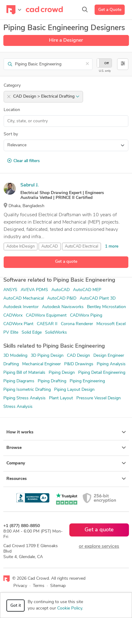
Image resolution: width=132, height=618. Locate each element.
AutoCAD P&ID (61, 298)
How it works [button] (66, 432)
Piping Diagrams (18, 381)
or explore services (99, 546)
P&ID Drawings (78, 364)
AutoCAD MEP (87, 290)
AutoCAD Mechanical (23, 298)
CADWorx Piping (86, 315)
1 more (111, 246)
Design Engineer (108, 355)
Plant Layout (61, 398)
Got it (15, 605)
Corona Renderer (77, 324)
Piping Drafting (52, 381)
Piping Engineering (87, 381)
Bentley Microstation (106, 307)
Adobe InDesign (20, 246)
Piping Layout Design (74, 389)
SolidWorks (56, 332)
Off (106, 63)
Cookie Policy (69, 608)
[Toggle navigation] (14, 9)
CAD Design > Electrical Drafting (46, 96)
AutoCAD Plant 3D (98, 298)
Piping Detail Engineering (101, 372)
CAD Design (78, 355)
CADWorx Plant (18, 324)
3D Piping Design (47, 355)
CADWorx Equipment (46, 315)
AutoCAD (49, 246)
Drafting (11, 364)
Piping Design (62, 372)
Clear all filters (23, 160)
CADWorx (13, 315)
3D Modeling (15, 355)
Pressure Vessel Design (98, 398)
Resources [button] (66, 478)
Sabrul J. (29, 185)
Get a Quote (109, 10)
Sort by (11, 134)
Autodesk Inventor (21, 307)
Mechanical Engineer (41, 364)
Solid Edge (32, 332)
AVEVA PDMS (34, 290)
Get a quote (66, 261)
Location (12, 110)
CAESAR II (47, 324)
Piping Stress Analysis (24, 398)
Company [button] (66, 463)
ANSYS (10, 290)
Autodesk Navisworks (63, 307)
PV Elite (10, 332)
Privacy (20, 586)
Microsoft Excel (111, 324)
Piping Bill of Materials (24, 372)
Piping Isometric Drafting (27, 389)
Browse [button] (66, 447)
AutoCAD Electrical (81, 246)
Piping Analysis (111, 364)
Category (12, 85)
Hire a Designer (66, 40)
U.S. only (105, 71)
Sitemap (58, 586)
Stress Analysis (18, 406)
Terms (38, 586)
